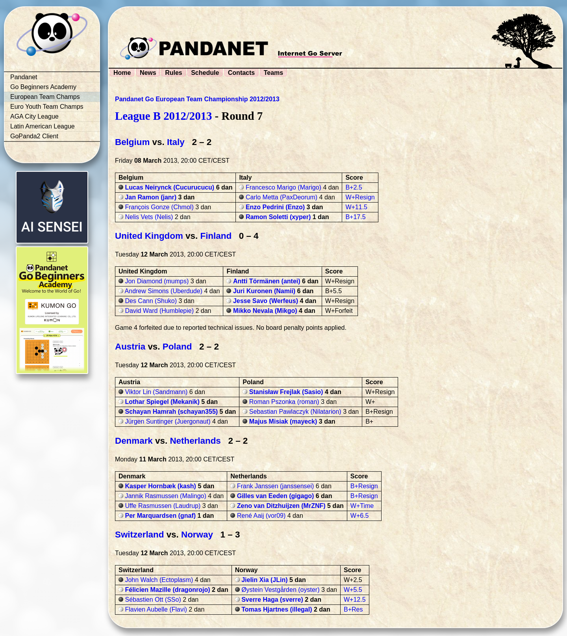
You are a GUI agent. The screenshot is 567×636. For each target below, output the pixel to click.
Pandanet (23, 77)
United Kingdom (149, 236)
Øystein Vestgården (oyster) (280, 589)
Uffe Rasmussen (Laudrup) (162, 505)
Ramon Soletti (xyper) (278, 217)
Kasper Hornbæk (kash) (160, 486)
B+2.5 (353, 187)
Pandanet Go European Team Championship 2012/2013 (197, 99)
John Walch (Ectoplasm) (159, 579)
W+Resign (359, 197)
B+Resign (364, 486)
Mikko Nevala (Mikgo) (265, 310)
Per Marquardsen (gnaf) (160, 515)
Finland (216, 236)
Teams (274, 72)
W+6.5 (359, 515)
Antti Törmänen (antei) (266, 281)
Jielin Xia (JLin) (264, 579)
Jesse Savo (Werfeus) (265, 301)
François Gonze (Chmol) (159, 207)
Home (122, 72)
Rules (173, 72)
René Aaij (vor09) (261, 515)
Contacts (241, 72)
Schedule (205, 72)
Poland (177, 346)
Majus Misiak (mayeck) (283, 421)
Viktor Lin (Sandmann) (156, 392)
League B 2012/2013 (163, 116)
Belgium (132, 142)
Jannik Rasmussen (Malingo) (165, 496)
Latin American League (42, 126)
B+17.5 (355, 217)
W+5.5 (353, 589)
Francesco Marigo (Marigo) (283, 187)
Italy (176, 142)
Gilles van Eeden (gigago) (275, 496)
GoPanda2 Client (34, 136)
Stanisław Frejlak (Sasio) (286, 392)
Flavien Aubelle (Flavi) (156, 609)
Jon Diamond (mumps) (157, 281)
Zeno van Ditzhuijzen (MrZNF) (281, 505)
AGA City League (34, 116)
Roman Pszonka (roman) (284, 401)
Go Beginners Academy (43, 87)
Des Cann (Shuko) (151, 301)
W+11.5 (356, 207)
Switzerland (139, 534)
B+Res (353, 609)
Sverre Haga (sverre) (272, 599)
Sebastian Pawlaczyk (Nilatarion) (295, 411)
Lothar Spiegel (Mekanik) (162, 401)
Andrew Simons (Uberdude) (163, 291)
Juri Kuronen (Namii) (264, 291)
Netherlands (195, 441)
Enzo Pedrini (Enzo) (275, 207)
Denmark (134, 441)
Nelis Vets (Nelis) (149, 217)
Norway (197, 534)
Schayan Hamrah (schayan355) (171, 411)
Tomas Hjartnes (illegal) (276, 609)
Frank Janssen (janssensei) (275, 486)
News (148, 72)
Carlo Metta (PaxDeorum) (281, 197)
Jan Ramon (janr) (150, 197)
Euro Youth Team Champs (46, 106)
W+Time (362, 505)
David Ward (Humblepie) (159, 310)
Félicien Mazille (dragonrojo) (167, 589)
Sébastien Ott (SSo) (153, 599)
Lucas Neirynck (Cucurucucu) (169, 187)
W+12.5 (355, 599)
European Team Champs (45, 96)
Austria (130, 346)
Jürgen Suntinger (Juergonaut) (167, 421)
